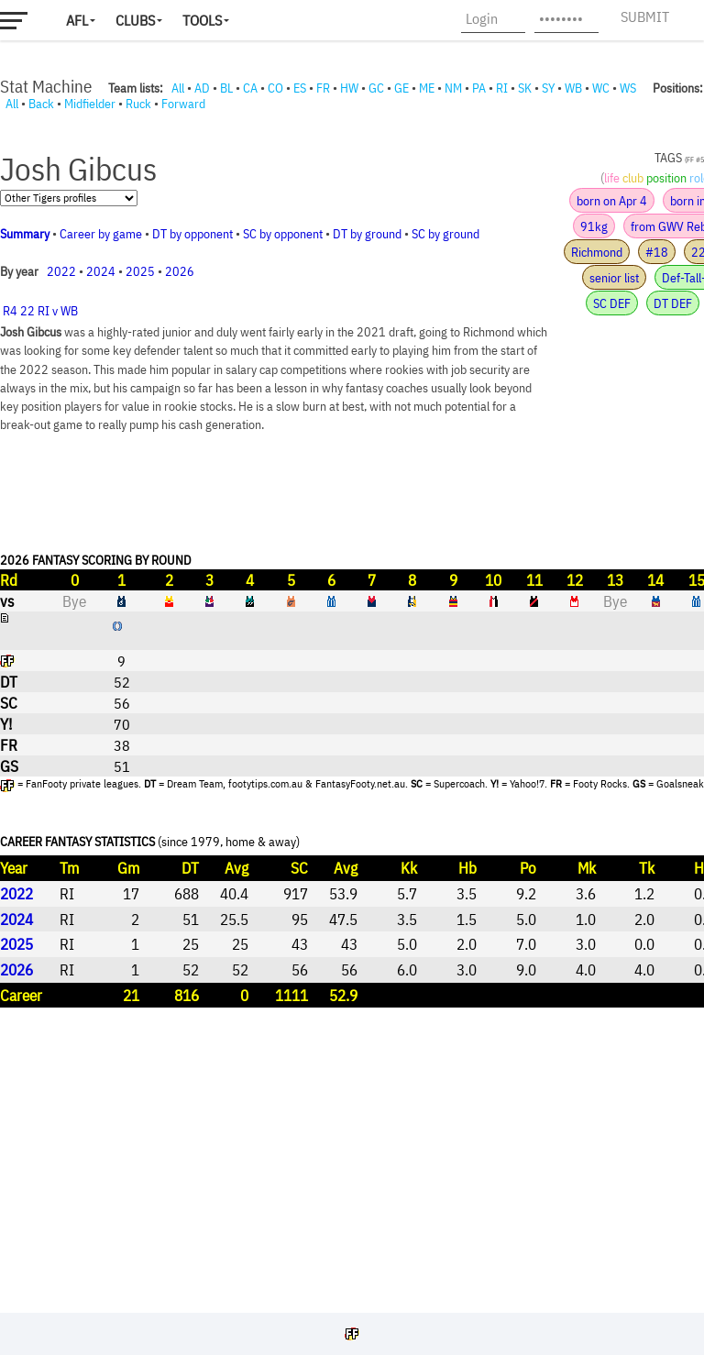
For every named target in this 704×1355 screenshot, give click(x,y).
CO (275, 88)
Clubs (135, 20)
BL (226, 88)
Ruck (138, 103)
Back (41, 103)
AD (202, 88)
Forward (183, 103)
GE (401, 88)
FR (323, 88)
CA (250, 88)
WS (628, 88)
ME (426, 88)
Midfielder (90, 103)
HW (349, 88)
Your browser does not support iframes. (352, 708)
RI (502, 88)
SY (548, 88)
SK (525, 88)
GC (376, 88)
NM (453, 88)
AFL (77, 20)
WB (573, 88)
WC (601, 88)
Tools (202, 20)
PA (479, 88)
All (177, 88)
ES (299, 88)
